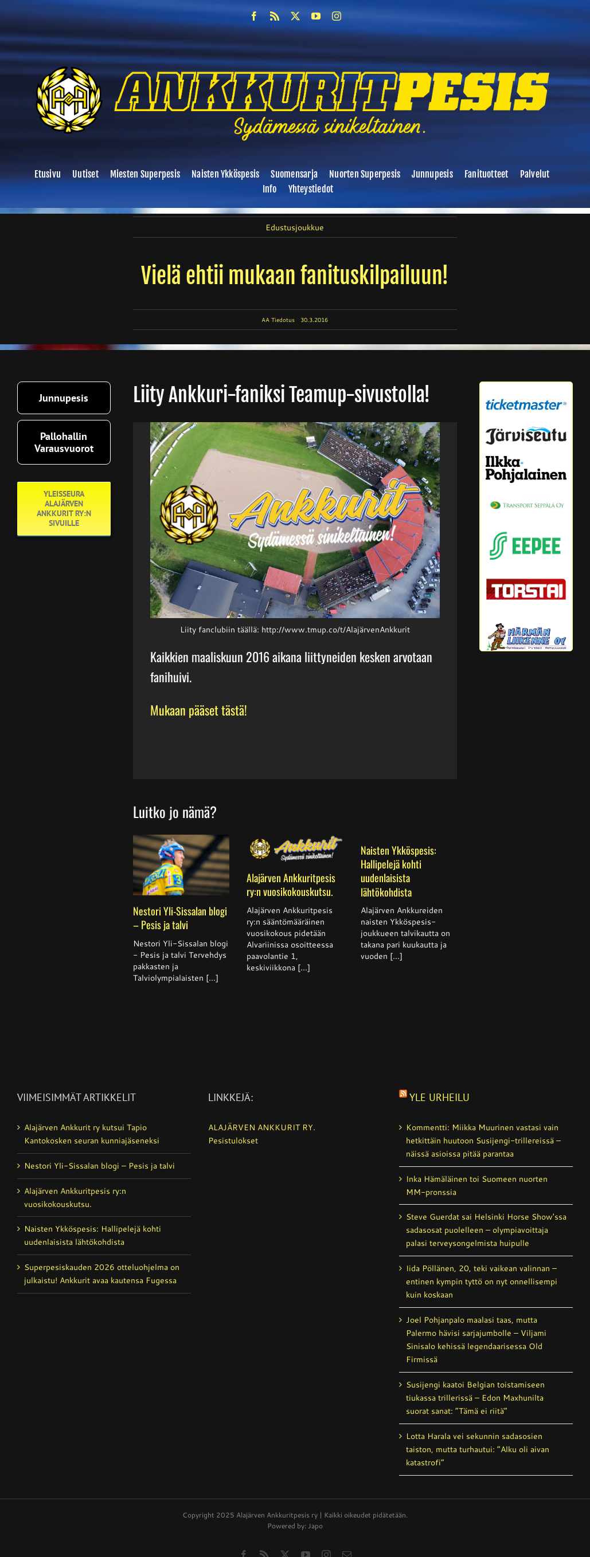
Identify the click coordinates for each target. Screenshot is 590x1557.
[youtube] (316, 16)
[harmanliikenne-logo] (526, 627)
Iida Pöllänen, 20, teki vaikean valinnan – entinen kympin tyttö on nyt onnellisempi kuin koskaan (481, 1281)
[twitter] (295, 16)
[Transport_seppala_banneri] (526, 498)
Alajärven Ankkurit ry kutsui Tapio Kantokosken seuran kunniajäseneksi (91, 1134)
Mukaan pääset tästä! (198, 710)
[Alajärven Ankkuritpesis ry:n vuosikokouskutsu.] (295, 848)
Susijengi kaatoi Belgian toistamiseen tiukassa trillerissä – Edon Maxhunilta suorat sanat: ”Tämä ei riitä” (475, 1398)
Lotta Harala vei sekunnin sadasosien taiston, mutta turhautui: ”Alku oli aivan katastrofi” (477, 1449)
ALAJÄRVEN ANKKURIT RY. (261, 1127)
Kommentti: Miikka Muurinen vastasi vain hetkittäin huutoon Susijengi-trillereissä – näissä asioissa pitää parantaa (483, 1140)
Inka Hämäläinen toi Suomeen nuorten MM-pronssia (477, 1185)
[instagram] (336, 16)
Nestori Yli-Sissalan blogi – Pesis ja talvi (180, 917)
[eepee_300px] (526, 530)
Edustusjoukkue (294, 227)
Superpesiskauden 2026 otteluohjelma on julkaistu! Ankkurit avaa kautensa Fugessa (101, 1273)
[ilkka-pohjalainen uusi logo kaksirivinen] (526, 460)
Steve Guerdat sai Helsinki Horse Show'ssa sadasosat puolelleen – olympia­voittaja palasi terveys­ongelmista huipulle (486, 1230)
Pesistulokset (233, 1140)
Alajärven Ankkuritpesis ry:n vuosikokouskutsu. (291, 884)
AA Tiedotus (278, 320)
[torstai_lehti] (526, 582)
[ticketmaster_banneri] (526, 397)
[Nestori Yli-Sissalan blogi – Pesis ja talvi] (181, 865)
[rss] (274, 16)
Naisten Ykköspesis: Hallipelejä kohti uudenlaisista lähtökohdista (398, 871)
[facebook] (254, 16)
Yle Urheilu (439, 1097)
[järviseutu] (526, 431)
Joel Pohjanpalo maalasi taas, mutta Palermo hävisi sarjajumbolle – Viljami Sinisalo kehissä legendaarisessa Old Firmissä (476, 1339)
